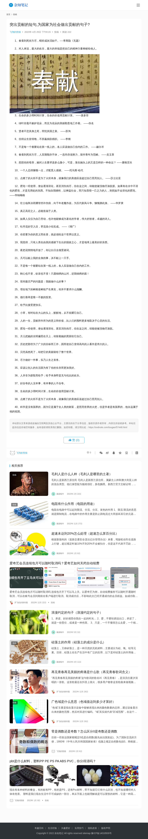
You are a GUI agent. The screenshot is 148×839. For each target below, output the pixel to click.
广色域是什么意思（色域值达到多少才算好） (83, 708)
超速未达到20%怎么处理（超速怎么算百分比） (85, 536)
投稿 (56, 32)
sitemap (86, 833)
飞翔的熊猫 (15, 32)
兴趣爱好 (65, 828)
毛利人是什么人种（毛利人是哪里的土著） (81, 474)
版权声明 (105, 828)
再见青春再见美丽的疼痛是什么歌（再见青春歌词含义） (91, 677)
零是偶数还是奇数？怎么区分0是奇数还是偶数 (84, 739)
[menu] (138, 5)
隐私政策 (92, 828)
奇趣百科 (39, 828)
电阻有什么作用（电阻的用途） (73, 505)
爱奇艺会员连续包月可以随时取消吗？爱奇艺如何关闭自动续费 (54, 567)
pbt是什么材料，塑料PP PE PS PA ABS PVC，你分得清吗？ (53, 770)
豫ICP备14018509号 (101, 833)
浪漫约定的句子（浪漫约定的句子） (77, 616)
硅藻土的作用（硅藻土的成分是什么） (78, 646)
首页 (8, 14)
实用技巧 (79, 828)
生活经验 (52, 828)
